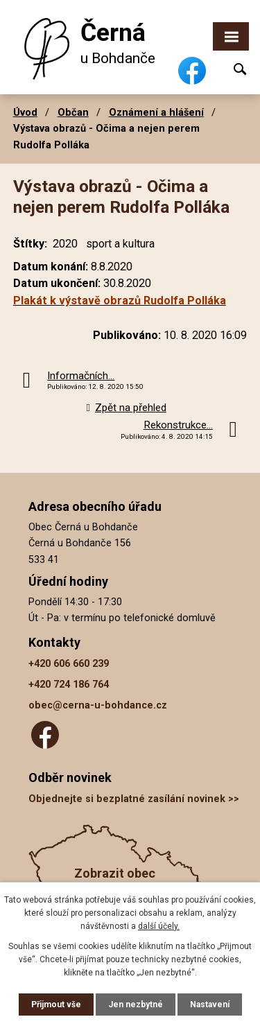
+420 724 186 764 (68, 684)
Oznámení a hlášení (156, 112)
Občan (73, 112)
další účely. (159, 926)
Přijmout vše (56, 1004)
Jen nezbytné (135, 1004)
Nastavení (209, 1004)
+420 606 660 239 (68, 664)
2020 (65, 243)
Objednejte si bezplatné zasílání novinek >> (133, 799)
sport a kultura (120, 243)
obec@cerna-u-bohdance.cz (97, 705)
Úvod (25, 112)
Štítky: (30, 243)
